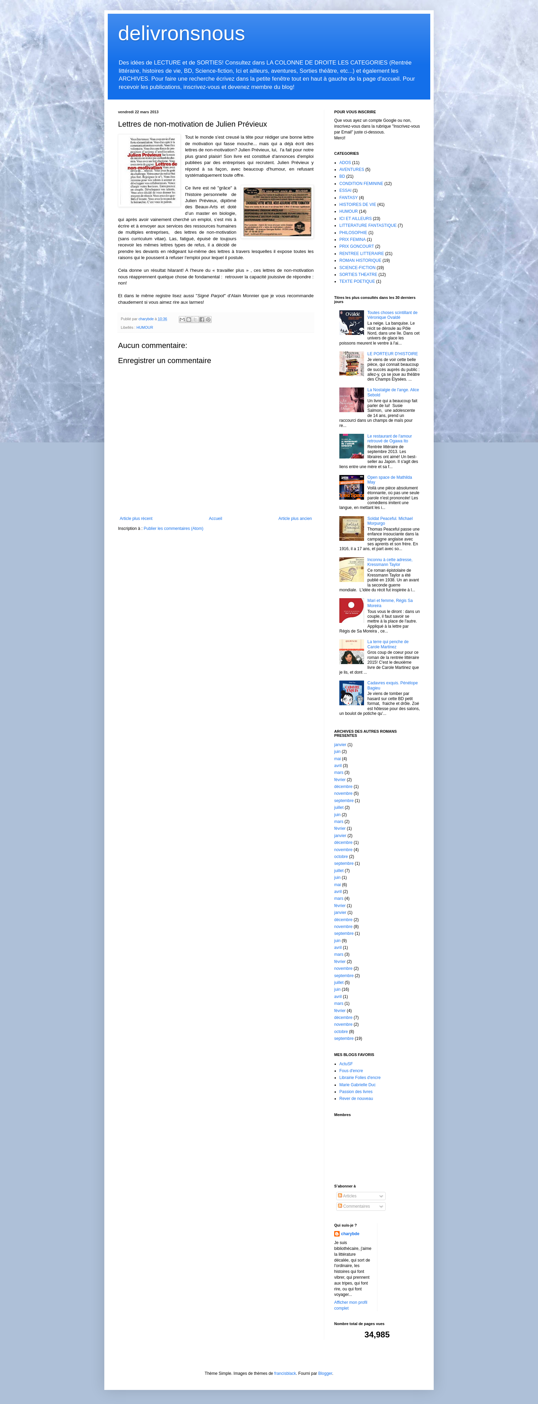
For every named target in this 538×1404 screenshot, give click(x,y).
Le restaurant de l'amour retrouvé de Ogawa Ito (389, 438)
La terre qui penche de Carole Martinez (388, 644)
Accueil (215, 518)
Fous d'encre (351, 1070)
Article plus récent (136, 518)
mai (337, 758)
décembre (343, 786)
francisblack (285, 1373)
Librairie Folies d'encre (360, 1077)
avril (338, 765)
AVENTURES (351, 169)
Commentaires (354, 1206)
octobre (341, 856)
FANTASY (348, 197)
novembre (343, 793)
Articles (347, 1196)
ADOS (345, 162)
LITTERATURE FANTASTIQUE (368, 225)
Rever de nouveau (356, 1098)
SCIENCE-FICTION (357, 267)
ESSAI (345, 190)
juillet (338, 807)
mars (338, 772)
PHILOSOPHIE (353, 232)
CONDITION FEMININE (361, 183)
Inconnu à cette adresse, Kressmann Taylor (389, 562)
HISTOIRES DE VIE (357, 204)
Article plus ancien (295, 518)
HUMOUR (145, 327)
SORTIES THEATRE (358, 274)
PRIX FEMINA (352, 239)
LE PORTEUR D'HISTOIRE (392, 353)
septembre (344, 800)
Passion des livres (356, 1091)
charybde (350, 1233)
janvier (340, 744)
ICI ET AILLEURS (355, 218)
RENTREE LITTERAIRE (361, 253)
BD (342, 176)
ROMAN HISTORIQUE (360, 260)
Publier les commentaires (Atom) (173, 528)
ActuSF (346, 1063)
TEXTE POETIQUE (357, 281)
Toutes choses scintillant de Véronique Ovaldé (392, 315)
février (340, 779)
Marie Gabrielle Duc (357, 1084)
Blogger (325, 1373)
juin (337, 751)
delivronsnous (181, 33)
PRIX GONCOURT (356, 246)
